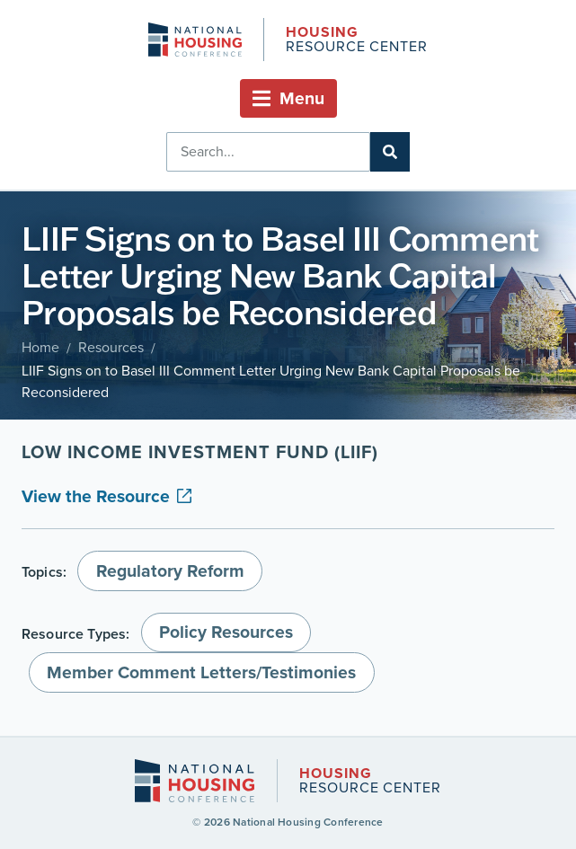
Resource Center (357, 41)
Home (40, 347)
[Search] (390, 152)
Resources (111, 347)
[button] (288, 98)
